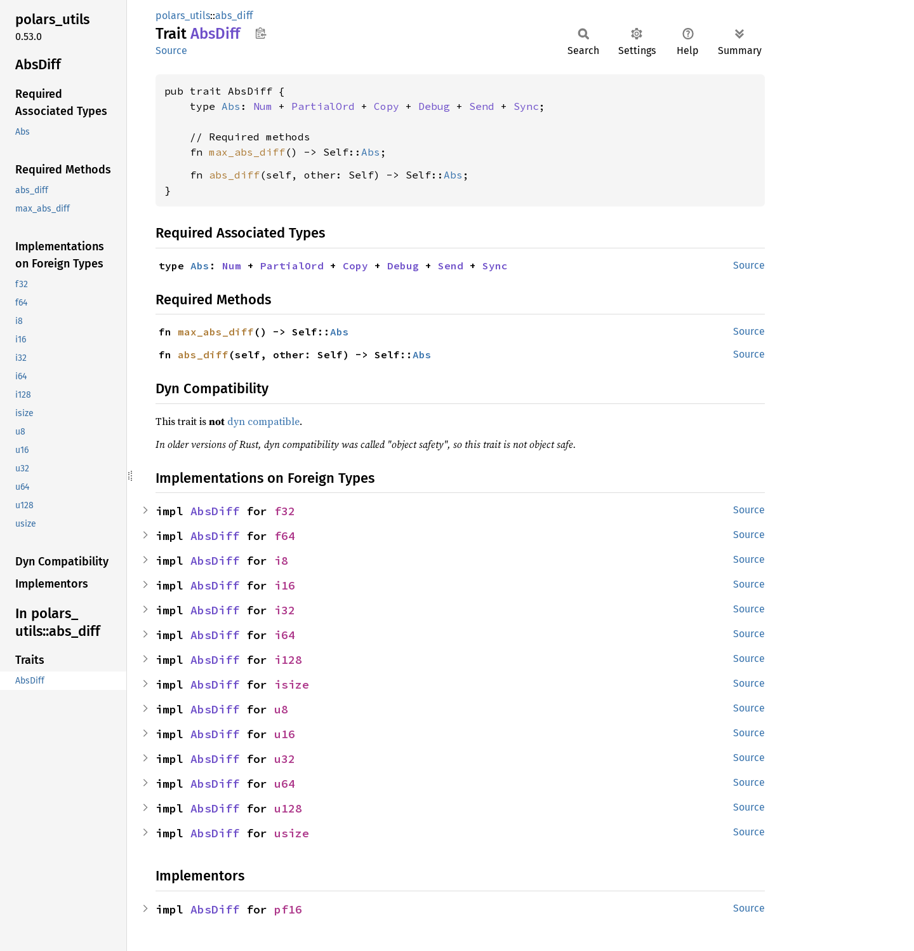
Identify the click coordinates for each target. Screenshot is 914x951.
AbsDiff (214, 511)
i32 (284, 610)
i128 (288, 659)
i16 (284, 585)
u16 (284, 734)
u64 (284, 783)
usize (291, 833)
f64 (284, 536)
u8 (281, 709)
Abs (231, 106)
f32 (284, 511)
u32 (284, 759)
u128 (288, 808)
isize (291, 684)
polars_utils (183, 16)
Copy (386, 106)
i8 (281, 560)
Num (262, 106)
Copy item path (260, 33)
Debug (434, 106)
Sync (526, 106)
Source (171, 50)
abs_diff (234, 16)
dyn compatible (263, 421)
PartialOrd (323, 106)
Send (481, 106)
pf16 (288, 909)
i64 (284, 635)
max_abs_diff (247, 151)
